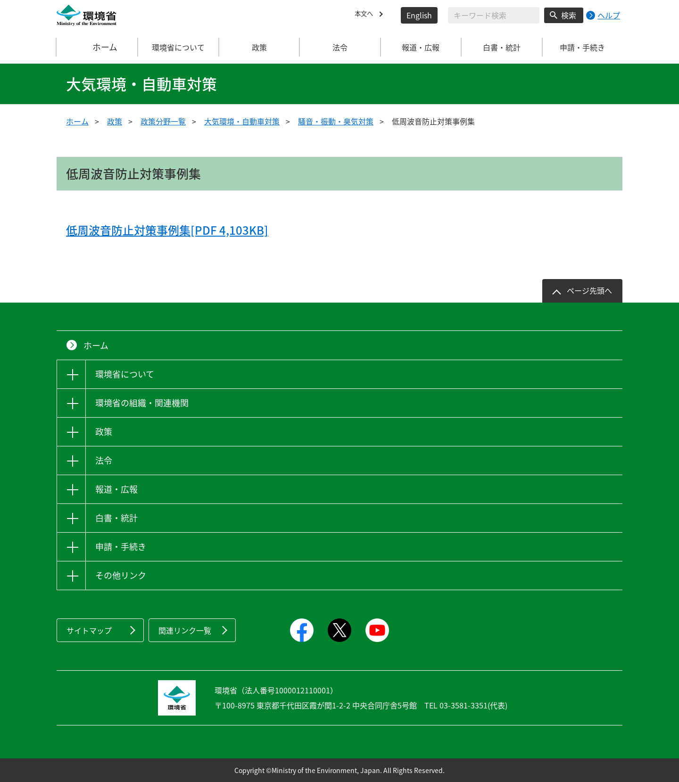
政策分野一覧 (163, 121)
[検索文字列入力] (493, 15)
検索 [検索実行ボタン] (568, 15)
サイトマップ (89, 630)
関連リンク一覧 (184, 630)
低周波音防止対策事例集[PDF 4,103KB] (167, 230)
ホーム (97, 47)
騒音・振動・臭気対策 (335, 121)
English (419, 15)
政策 (114, 121)
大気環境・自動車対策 (242, 121)
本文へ (366, 15)
